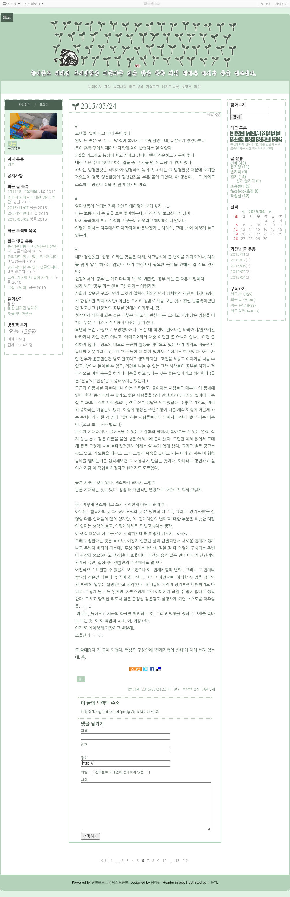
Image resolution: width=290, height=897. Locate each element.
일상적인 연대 (19, 213)
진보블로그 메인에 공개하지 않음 (119, 772)
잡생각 (270, 144)
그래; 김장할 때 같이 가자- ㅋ (31, 278)
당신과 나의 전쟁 (262, 148)
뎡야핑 (156, 882)
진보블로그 (100, 882)
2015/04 (238, 277)
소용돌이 (240, 186)
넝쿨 (11, 164)
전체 (238, 163)
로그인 (265, 3)
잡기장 (240, 167)
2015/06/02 (18, 219)
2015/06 (238, 266)
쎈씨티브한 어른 (255, 144)
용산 (277, 139)
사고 (248, 148)
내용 (84, 780)
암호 (84, 744)
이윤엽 (212, 882)
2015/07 (238, 260)
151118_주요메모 (22, 191)
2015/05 (238, 271)
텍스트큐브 (120, 882)
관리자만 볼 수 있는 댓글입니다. (33, 257)
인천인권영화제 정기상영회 (255, 136)
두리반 (253, 133)
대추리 (237, 133)
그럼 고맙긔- (17, 288)
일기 (177, 689)
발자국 (238, 172)
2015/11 (238, 254)
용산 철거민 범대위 (23, 308)
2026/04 (256, 212)
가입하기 (281, 3)
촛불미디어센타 (20, 314)
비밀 (84, 772)
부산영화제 (237, 144)
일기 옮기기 (248, 181)
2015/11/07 (18, 208)
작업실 (240, 196)
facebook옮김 (245, 191)
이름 (84, 731)
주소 (84, 758)
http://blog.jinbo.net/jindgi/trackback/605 (120, 712)
